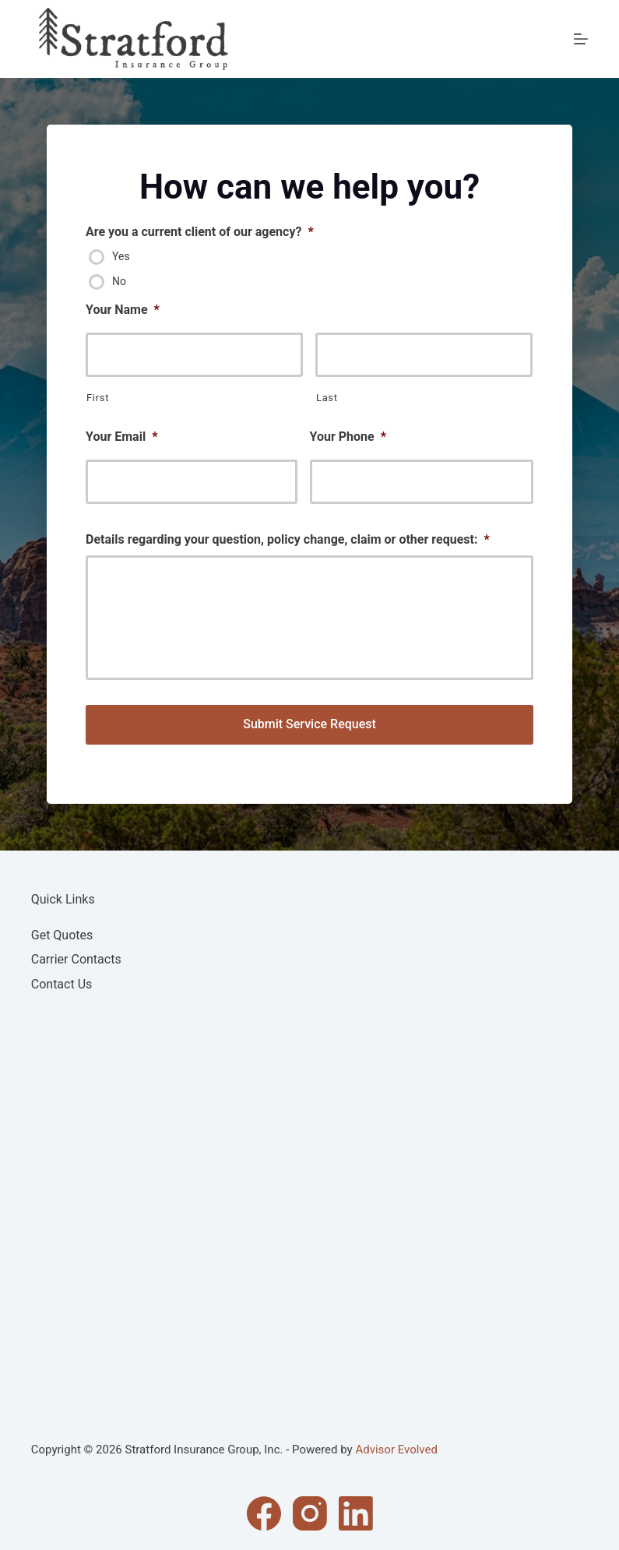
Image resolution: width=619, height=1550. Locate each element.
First (97, 397)
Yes (121, 256)
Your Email (121, 436)
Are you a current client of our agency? (200, 231)
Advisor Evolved (396, 1450)
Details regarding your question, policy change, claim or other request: (288, 539)
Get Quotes (62, 935)
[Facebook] (264, 1513)
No (119, 281)
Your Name (123, 309)
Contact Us (62, 984)
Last (327, 397)
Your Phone (348, 436)
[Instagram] (310, 1513)
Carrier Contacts (76, 959)
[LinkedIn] (356, 1513)
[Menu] (581, 39)
